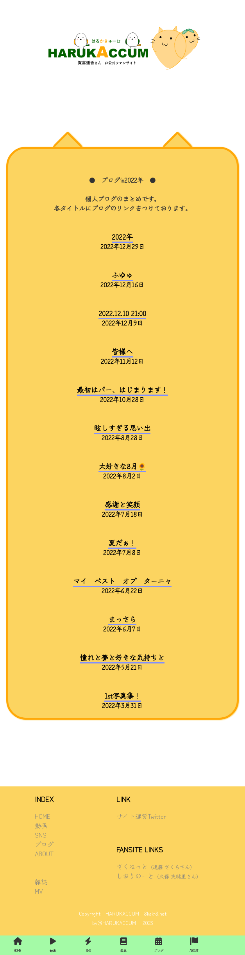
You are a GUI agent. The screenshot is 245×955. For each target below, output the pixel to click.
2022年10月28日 (122, 394)
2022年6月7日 (122, 624)
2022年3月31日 (122, 700)
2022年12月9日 (122, 318)
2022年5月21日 (122, 662)
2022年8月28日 (122, 432)
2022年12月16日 (122, 279)
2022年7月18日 (122, 509)
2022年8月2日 (122, 471)
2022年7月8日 (122, 547)
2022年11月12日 (122, 356)
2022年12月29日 (122, 241)
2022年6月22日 (122, 585)
